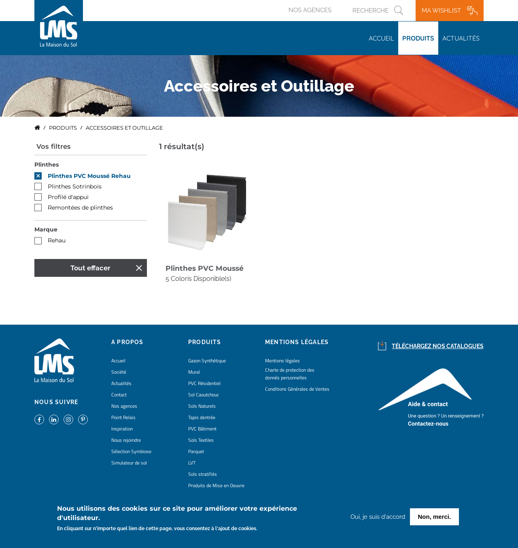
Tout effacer (90, 268)
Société (118, 372)
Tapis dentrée (201, 417)
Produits (418, 38)
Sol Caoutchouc (203, 394)
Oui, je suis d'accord (377, 518)
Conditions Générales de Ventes (297, 389)
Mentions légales (282, 360)
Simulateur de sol (129, 463)
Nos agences (310, 10)
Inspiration (122, 428)
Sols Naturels (202, 406)
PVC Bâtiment (202, 428)
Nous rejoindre (126, 440)
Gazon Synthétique (207, 360)
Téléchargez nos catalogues (438, 346)
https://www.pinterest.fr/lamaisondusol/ (83, 419)
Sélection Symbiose (131, 451)
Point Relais (123, 417)
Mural (194, 372)
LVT (191, 463)
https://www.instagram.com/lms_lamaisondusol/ (68, 419)
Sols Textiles (201, 440)
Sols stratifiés (202, 474)
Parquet (196, 451)
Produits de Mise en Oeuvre (216, 485)
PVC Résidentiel (204, 383)
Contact (119, 394)
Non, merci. (434, 517)
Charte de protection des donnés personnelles (289, 373)
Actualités (461, 38)
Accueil (381, 38)
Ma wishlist (441, 10)
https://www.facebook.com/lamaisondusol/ (39, 419)
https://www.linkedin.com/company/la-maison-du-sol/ (54, 419)
